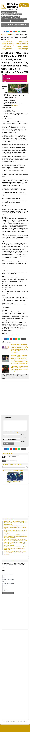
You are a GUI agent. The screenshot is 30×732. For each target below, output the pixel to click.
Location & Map (6, 75)
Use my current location (11, 462)
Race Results (5, 81)
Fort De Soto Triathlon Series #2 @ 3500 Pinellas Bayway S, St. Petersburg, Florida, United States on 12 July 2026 (15, 555)
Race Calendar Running (16, 5)
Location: (4, 458)
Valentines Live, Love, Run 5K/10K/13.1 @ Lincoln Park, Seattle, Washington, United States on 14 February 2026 (15, 550)
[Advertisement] (15, 397)
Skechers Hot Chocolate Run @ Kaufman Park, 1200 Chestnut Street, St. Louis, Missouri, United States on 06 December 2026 (15, 525)
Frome (19, 375)
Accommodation (6, 78)
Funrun (23, 375)
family (7, 375)
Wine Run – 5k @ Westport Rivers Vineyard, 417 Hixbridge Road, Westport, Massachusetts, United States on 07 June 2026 (15, 546)
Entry (4, 77)
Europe (8, 34)
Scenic (11, 377)
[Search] (13, 469)
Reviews (4, 79)
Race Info (5, 74)
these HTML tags (14, 434)
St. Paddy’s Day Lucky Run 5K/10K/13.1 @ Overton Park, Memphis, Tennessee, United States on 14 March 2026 (15, 534)
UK (12, 34)
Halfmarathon (5, 377)
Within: (3, 459)
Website (23, 443)
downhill (4, 375)
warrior (15, 377)
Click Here (15, 105)
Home (2, 34)
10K (20, 374)
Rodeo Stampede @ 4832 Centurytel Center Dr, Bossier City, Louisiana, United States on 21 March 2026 (15, 529)
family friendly (13, 375)
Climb (25, 374)
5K (23, 374)
